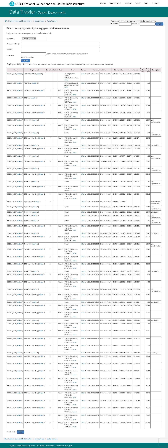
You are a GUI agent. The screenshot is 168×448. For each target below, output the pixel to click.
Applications (39, 21)
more (66, 80)
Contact (155, 3)
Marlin (103, 3)
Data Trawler (115, 3)
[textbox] (37, 38)
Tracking (128, 3)
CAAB (146, 3)
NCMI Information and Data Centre (18, 21)
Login (159, 24)
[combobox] (34, 39)
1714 (82, 74)
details (19, 74)
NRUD (138, 3)
